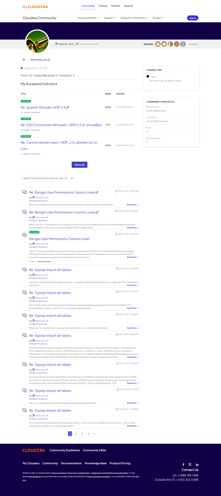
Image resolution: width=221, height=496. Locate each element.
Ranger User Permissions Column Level (59, 239)
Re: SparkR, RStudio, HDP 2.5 (43, 107)
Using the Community (133, 17)
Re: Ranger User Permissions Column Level (62, 192)
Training (103, 5)
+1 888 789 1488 (187, 475)
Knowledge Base (96, 463)
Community (88, 5)
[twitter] (190, 464)
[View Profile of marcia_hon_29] (41, 197)
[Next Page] (94, 433)
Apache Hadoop (35, 476)
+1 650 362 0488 (187, 479)
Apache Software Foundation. (99, 476)
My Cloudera (31, 463)
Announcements (87, 17)
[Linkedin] (197, 464)
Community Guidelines (65, 450)
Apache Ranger (44, 261)
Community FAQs (94, 450)
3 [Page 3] (82, 433)
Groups (157, 17)
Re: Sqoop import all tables (50, 270)
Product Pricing (120, 463)
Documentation (71, 463)
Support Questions (31, 112)
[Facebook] (183, 464)
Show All (79, 164)
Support (128, 5)
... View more (132, 204)
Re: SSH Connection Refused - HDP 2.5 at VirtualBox (61, 125)
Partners (115, 5)
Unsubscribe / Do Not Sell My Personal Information (109, 473)
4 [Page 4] (88, 433)
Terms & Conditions (59, 473)
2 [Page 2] (75, 433)
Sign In (192, 18)
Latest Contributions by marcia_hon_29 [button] (44, 178)
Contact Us (189, 470)
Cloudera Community (39, 18)
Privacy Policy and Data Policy (79, 473)
